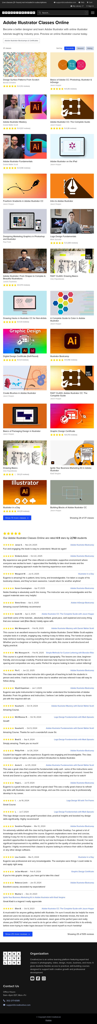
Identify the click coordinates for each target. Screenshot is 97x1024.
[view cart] (90, 2)
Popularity (70, 48)
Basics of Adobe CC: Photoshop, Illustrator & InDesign (71, 81)
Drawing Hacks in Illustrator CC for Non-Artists (24, 318)
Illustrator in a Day (11, 507)
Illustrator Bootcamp (59, 356)
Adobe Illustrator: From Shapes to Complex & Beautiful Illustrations (24, 277)
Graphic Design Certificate (62, 431)
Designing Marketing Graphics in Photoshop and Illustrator (24, 238)
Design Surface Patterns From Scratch (21, 79)
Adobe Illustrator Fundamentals (17, 161)
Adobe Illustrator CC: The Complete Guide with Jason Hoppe (68, 614)
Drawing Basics (10, 467)
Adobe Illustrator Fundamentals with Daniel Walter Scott (70, 728)
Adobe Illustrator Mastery (15, 121)
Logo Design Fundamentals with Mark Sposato (74, 717)
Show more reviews (17, 934)
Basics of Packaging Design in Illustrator (22, 431)
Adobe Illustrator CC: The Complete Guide (70, 121)
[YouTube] (32, 978)
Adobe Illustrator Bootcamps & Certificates (21, 40)
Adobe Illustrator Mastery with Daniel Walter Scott (72, 628)
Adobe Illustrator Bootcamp (82, 545)
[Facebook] (38, 978)
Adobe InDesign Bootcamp (82, 602)
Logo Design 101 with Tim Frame (80, 800)
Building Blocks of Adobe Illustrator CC (68, 507)
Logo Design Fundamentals (63, 236)
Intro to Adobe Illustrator (61, 200)
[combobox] (62, 13)
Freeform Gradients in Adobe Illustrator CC (23, 200)
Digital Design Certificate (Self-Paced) (20, 356)
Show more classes (17, 517)
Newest (80, 48)
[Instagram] (44, 978)
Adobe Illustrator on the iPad (63, 161)
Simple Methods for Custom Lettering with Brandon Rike (70, 653)
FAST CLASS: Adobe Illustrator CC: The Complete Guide (68, 394)
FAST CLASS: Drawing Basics (64, 275)
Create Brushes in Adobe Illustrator (19, 393)
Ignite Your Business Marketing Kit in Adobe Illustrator (70, 469)
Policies (49, 1020)
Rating (89, 48)
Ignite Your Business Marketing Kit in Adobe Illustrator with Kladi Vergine (34, 897)
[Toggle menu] (92, 13)
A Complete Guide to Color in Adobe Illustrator (67, 319)
